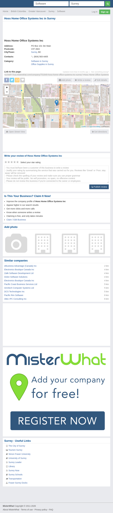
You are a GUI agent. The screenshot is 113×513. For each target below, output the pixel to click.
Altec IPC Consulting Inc (15, 299)
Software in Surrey (39, 61)
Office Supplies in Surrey (42, 64)
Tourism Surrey (15, 450)
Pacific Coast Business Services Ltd (20, 284)
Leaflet (83, 126)
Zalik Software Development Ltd (18, 273)
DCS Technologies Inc (14, 291)
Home (5, 11)
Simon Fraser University (19, 454)
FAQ (51, 509)
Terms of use (27, 509)
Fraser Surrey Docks (18, 483)
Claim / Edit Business (16, 220)
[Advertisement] (56, 29)
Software (61, 11)
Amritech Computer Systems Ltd (19, 288)
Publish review (99, 187)
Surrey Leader (15, 462)
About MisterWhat (11, 509)
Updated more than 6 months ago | (77, 72)
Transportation (15, 479)
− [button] (7, 92)
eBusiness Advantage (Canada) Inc (20, 266)
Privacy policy (41, 509)
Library (12, 466)
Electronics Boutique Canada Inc (19, 269)
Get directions (99, 132)
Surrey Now (14, 470)
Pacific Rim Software (13, 295)
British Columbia (18, 11)
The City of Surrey (17, 446)
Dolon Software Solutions (15, 277)
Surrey (51, 11)
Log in (94, 12)
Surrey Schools (16, 474)
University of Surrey (17, 458)
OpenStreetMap (95, 126)
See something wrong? (100, 72)
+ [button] (7, 88)
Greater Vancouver (37, 11)
